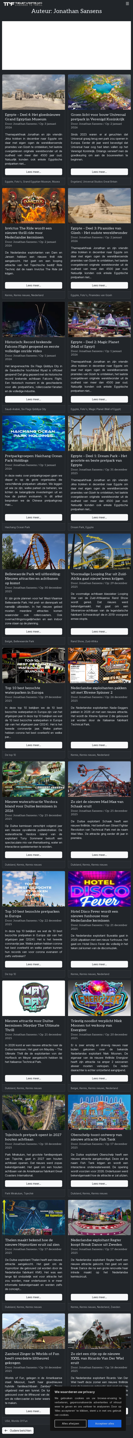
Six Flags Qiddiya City (33, 409)
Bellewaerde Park (24, 641)
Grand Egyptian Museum (37, 181)
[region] (88, 1408)
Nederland (37, 295)
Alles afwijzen (70, 1423)
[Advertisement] (66, 45)
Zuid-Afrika (91, 641)
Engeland (76, 181)
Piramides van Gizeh (100, 295)
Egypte (9, 181)
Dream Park (77, 527)
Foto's (18, 181)
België (8, 641)
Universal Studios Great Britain (100, 181)
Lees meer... (33, 171)
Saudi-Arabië (12, 409)
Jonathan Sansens (25, 124)
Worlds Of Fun (19, 1420)
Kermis (8, 295)
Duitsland (10, 864)
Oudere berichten (17, 1430)
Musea (56, 181)
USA (7, 1420)
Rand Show (77, 641)
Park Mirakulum (13, 1193)
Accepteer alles (104, 1423)
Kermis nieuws (22, 295)
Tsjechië (28, 1193)
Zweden (115, 1306)
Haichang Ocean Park (17, 527)
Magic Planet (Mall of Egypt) (105, 409)
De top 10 (10, 754)
